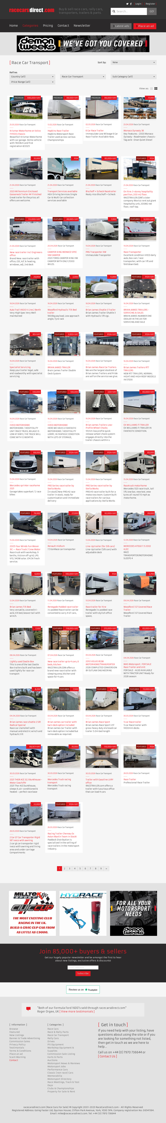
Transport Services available (62, 191)
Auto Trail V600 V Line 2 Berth (25, 310)
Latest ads (121, 26)
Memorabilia (54, 1075)
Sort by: (102, 62)
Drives (51, 1041)
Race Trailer (130, 779)
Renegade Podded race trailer (63, 607)
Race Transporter (132, 252)
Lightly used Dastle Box (22, 661)
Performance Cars (57, 1069)
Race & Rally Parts (58, 1032)
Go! (152, 11)
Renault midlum (56, 546)
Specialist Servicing (20, 367)
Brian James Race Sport (98, 722)
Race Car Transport (58, 1035)
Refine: (13, 72)
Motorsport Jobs (56, 1066)
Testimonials (16, 1047)
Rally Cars (53, 1038)
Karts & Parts (55, 1057)
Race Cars (53, 1028)
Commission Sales (19, 1041)
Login (138, 3)
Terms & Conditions (20, 1050)
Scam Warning (17, 1057)
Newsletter (82, 25)
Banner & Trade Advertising (24, 1038)
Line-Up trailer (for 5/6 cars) (100, 546)
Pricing (48, 25)
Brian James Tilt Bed (20, 607)
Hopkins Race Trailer (58, 131)
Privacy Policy (17, 1044)
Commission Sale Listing (61, 1054)
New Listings (16, 1035)
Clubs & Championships (60, 1088)
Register (150, 3)
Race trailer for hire (96, 607)
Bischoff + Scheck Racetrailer (101, 191)
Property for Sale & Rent (61, 1091)
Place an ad (145, 26)
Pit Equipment (55, 1044)
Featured (14, 1032)
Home (13, 25)
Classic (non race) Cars (60, 1072)
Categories (30, 25)
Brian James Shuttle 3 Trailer (101, 310)
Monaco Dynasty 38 (134, 130)
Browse (13, 1028)
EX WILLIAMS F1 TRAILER (136, 425)
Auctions (52, 1060)
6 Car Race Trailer (95, 130)
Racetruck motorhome (135, 485)
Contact (63, 25)
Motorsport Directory (59, 1079)
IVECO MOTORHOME (20, 425)
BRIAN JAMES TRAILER (59, 367)
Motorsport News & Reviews (63, 1063)
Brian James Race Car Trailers (101, 367)
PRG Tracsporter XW (96, 252)
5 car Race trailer (132, 722)
